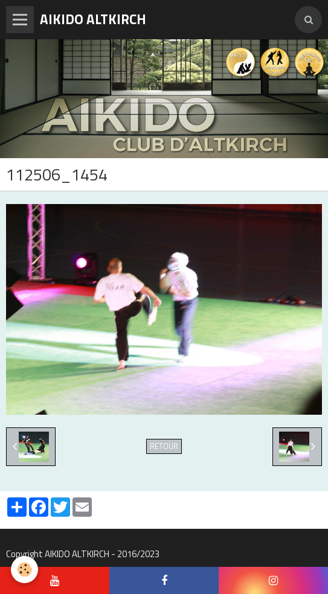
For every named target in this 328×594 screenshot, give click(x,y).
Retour (164, 446)
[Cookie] (24, 569)
